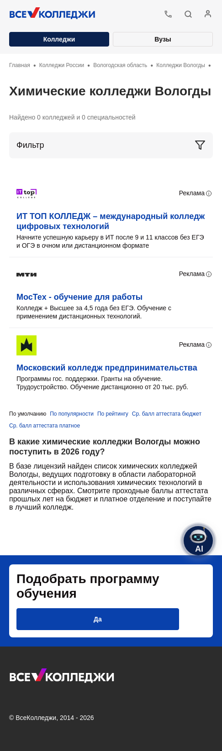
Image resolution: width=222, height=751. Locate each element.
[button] (188, 14)
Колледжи (59, 39)
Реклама (196, 193)
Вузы (162, 39)
